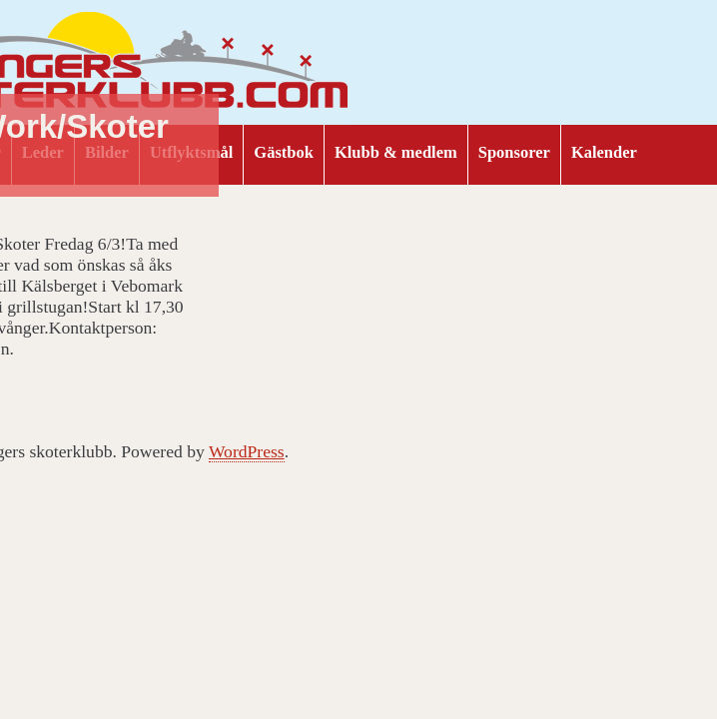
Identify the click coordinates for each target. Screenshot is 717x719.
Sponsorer (514, 152)
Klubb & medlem (396, 152)
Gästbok (284, 152)
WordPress (247, 451)
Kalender (604, 152)
